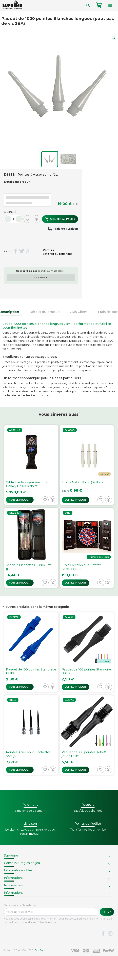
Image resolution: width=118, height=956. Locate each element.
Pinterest (27, 251)
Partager (15, 251)
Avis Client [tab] (79, 312)
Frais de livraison (66, 228)
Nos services (13, 885)
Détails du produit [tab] (44, 312)
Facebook (103, 933)
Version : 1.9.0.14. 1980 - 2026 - (24, 950)
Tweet (21, 251)
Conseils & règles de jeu (22, 863)
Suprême (11, 855)
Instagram (110, 933)
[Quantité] (13, 219)
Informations (13, 878)
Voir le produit (20, 499)
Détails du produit (17, 181)
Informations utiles (18, 870)
